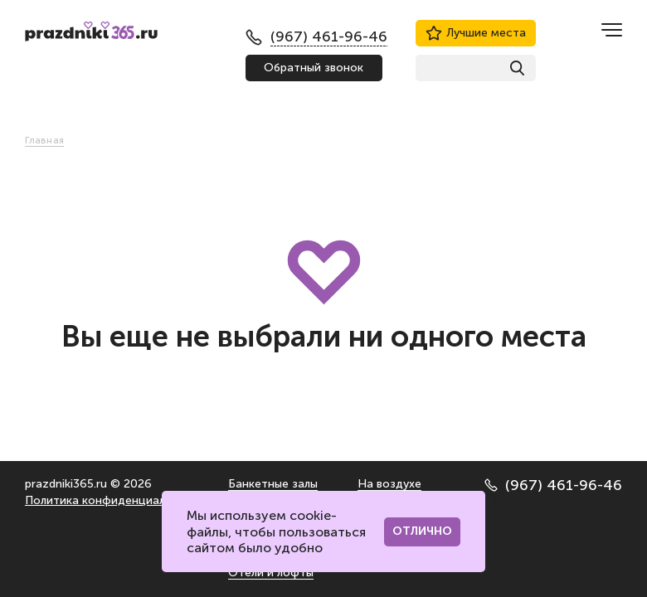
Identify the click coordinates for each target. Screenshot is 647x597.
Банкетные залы (273, 484)
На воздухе (389, 484)
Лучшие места (476, 33)
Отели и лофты (271, 572)
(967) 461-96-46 (553, 485)
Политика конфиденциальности (115, 500)
